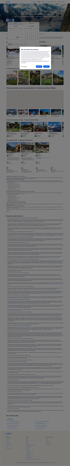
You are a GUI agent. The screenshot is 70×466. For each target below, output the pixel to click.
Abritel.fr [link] (47, 440)
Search (61, 20)
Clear (50, 47)
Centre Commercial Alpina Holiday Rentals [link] (13, 421)
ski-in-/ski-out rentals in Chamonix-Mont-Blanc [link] (52, 257)
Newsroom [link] (27, 443)
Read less (7, 211)
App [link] (6, 446)
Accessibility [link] (27, 448)
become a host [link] (38, 383)
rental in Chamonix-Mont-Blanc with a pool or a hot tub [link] (52, 293)
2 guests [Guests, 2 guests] (45, 20)
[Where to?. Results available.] (15, 20)
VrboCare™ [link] (40, 393)
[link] (18, 123)
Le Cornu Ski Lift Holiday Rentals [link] (11, 427)
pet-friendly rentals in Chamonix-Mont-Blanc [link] (14, 310)
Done (54, 47)
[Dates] (32, 20)
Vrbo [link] (46, 438)
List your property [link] (8, 438)
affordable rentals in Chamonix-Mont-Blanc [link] (18, 235)
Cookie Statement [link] (28, 451)
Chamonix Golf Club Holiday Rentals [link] (40, 427)
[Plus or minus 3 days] (38, 44)
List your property (50, 1)
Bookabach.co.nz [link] (48, 443)
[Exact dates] (27, 44)
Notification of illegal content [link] (30, 452)
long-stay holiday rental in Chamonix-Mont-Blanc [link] (15, 296)
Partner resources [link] (8, 443)
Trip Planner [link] (11, 410)
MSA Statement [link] (28, 454)
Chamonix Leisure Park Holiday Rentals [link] (12, 425)
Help (55, 1)
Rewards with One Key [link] (9, 448)
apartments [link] (18, 260)
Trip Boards (43, 1)
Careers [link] (27, 440)
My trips (59, 1)
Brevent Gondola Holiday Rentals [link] (40, 423)
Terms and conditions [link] (29, 446)
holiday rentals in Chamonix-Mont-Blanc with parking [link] (27, 327)
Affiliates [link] (27, 441)
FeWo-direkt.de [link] (48, 441)
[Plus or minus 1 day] (30, 44)
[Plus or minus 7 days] (41, 44)
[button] (30, 31)
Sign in (63, 1)
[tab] (32, 23)
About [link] (27, 438)
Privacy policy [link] (28, 449)
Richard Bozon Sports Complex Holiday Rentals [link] (42, 421)
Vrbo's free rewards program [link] (59, 235)
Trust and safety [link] (8, 441)
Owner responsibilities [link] (29, 457)
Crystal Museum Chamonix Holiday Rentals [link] (13, 423)
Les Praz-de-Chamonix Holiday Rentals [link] (41, 425)
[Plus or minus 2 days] (34, 44)
